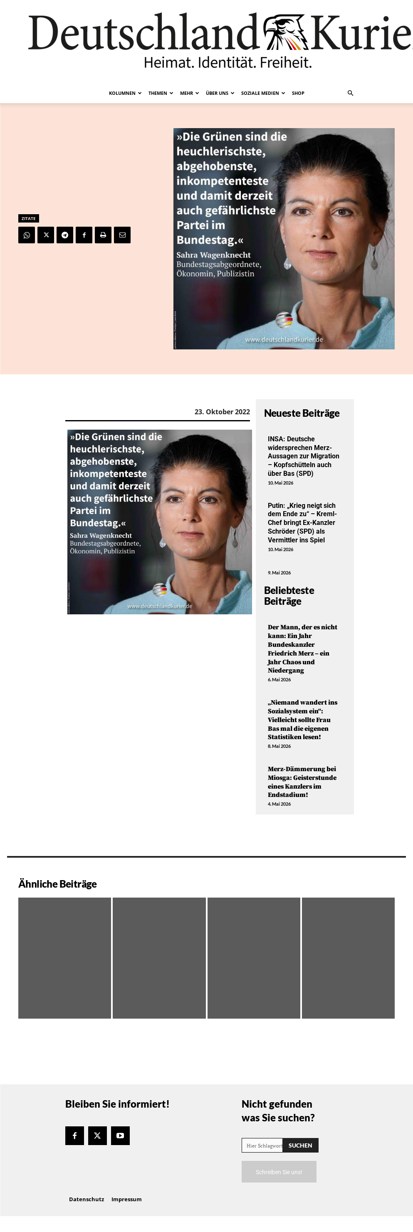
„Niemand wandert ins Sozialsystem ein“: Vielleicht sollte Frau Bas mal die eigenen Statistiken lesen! (302, 719)
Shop (298, 93)
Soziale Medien (263, 93)
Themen (160, 93)
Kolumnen (125, 93)
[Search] (300, 1145)
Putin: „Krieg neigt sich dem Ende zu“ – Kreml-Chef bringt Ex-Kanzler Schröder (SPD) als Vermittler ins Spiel (302, 523)
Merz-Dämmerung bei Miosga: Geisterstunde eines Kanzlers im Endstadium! (302, 782)
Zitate (28, 218)
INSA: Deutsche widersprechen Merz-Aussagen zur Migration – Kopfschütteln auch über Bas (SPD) (303, 456)
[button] (351, 93)
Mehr (189, 93)
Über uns (220, 93)
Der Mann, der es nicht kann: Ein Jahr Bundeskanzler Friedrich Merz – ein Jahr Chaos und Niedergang (302, 649)
